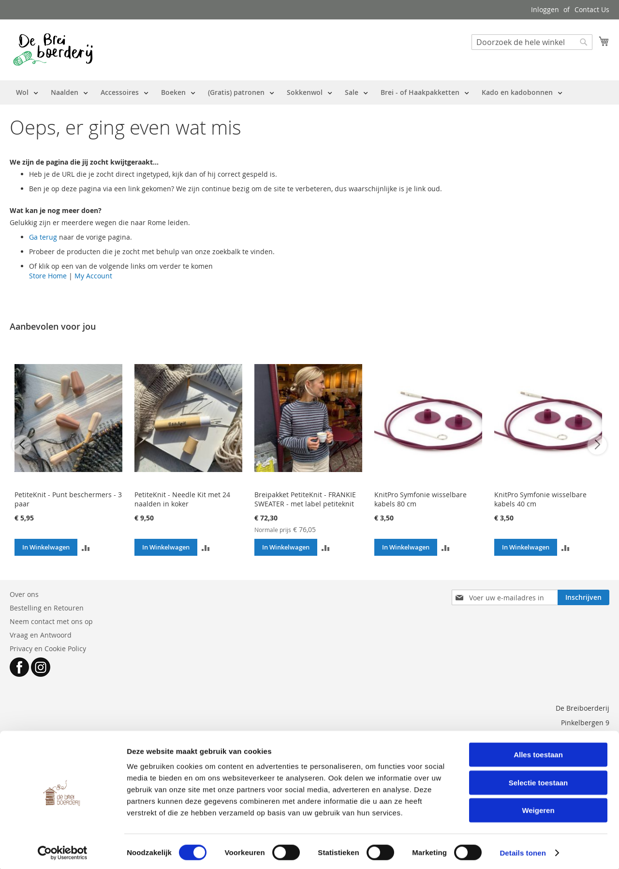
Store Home (48, 275)
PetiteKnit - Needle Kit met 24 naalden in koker (182, 499)
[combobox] (532, 42)
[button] (85, 547)
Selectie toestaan (538, 780)
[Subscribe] (583, 597)
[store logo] (53, 49)
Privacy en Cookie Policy (48, 648)
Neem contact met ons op (51, 621)
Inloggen (545, 9)
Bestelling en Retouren (47, 607)
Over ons (24, 594)
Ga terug (43, 237)
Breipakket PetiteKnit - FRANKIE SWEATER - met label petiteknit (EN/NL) (305, 504)
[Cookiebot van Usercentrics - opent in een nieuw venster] (62, 850)
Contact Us (592, 9)
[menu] (289, 92)
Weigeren (538, 807)
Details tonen (522, 850)
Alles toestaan (538, 751)
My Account (93, 275)
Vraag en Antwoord (41, 635)
